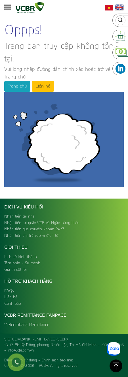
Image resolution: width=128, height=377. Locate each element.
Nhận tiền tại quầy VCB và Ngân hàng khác (41, 223)
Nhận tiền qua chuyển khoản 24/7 (34, 229)
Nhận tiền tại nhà (19, 216)
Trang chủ (17, 86)
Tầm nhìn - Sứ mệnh (22, 263)
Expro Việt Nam (46, 371)
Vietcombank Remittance (26, 325)
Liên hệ (42, 86)
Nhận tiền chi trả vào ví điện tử (31, 236)
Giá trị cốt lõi (15, 270)
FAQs (9, 291)
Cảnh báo (12, 304)
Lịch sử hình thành (20, 257)
